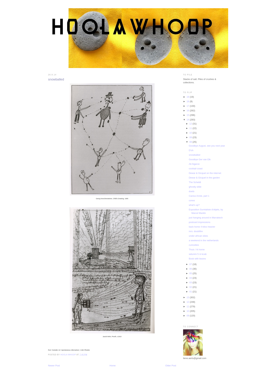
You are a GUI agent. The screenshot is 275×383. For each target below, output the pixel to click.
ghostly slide (195, 186)
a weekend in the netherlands (204, 240)
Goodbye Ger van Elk (199, 159)
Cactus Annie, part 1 (199, 196)
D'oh (191, 150)
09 (191, 137)
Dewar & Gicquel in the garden (204, 177)
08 (191, 142)
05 (191, 273)
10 (191, 132)
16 (188, 110)
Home (113, 365)
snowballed (194, 155)
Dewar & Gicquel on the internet (205, 173)
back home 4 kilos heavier (202, 226)
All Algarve (194, 164)
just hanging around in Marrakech (206, 217)
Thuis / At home (196, 249)
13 (188, 297)
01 (191, 291)
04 (191, 278)
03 (191, 282)
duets (191, 191)
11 (191, 128)
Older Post (170, 365)
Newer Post (54, 365)
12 (191, 123)
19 (188, 97)
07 (191, 264)
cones (192, 200)
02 (191, 287)
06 (191, 268)
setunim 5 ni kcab (197, 254)
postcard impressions (199, 222)
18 (188, 101)
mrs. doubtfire (196, 231)
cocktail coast (195, 168)
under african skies (198, 236)
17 (188, 106)
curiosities (194, 245)
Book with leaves (197, 258)
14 (188, 119)
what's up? (194, 205)
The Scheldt (195, 182)
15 (188, 115)
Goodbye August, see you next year (207, 145)
